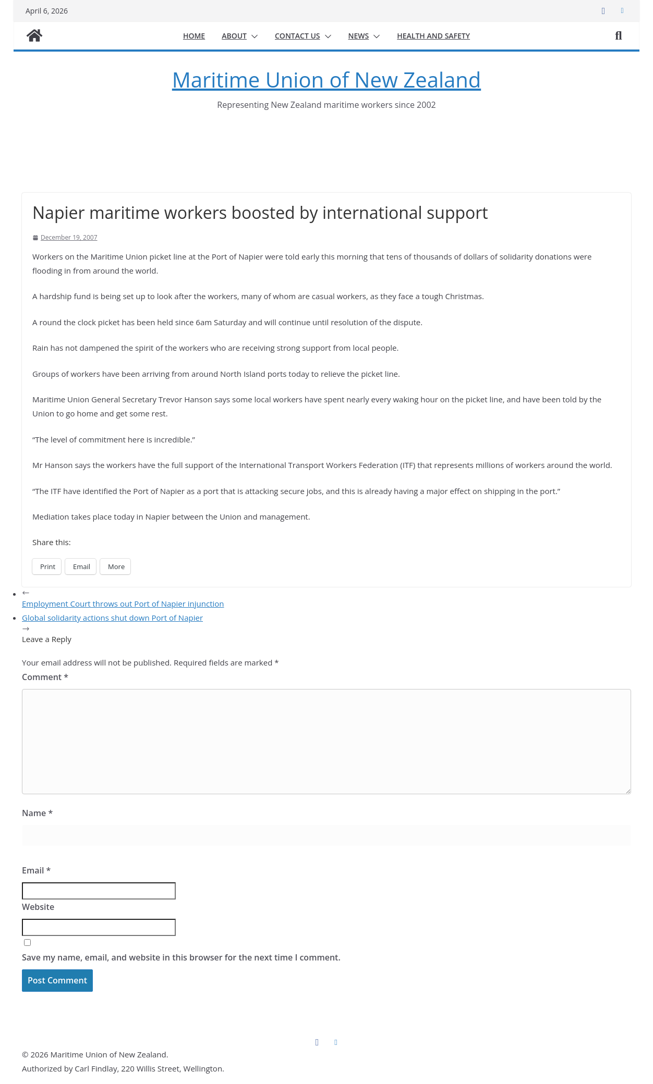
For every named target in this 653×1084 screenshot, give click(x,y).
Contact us (297, 36)
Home (194, 36)
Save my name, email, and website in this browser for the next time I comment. (181, 957)
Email (36, 870)
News (358, 36)
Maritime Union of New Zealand (326, 79)
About (234, 36)
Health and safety (433, 36)
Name (37, 813)
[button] (252, 36)
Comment (45, 677)
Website (38, 907)
